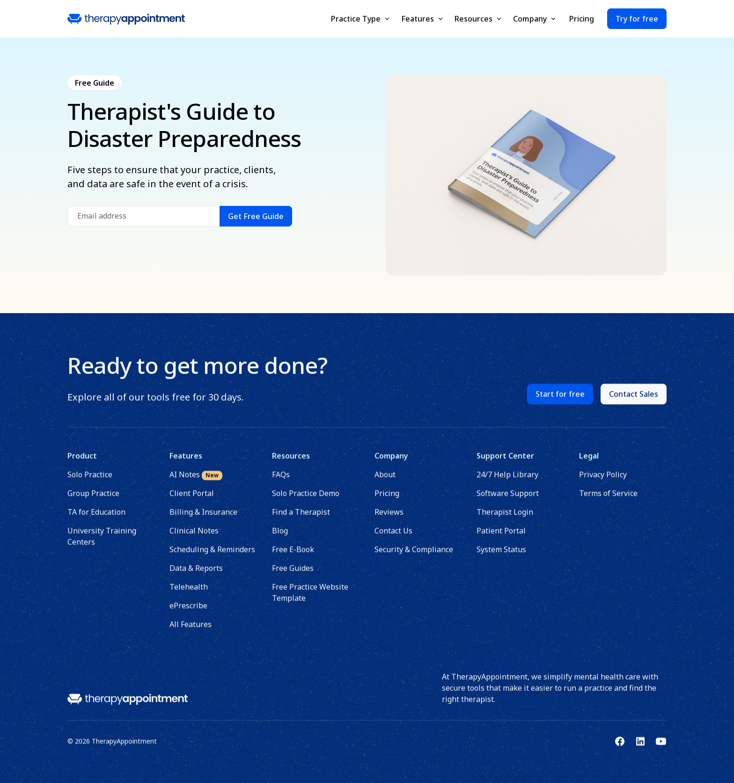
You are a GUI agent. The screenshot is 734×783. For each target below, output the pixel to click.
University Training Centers (101, 542)
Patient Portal (501, 537)
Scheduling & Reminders (213, 555)
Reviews (389, 518)
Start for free (560, 400)
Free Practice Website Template (310, 598)
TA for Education (96, 518)
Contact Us (393, 537)
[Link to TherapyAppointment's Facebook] (619, 747)
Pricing (581, 19)
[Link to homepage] (127, 705)
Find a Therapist (301, 518)
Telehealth (189, 593)
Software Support (508, 499)
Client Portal (192, 499)
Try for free (637, 19)
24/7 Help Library (508, 481)
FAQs (281, 481)
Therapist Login (505, 518)
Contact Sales (633, 400)
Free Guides (293, 574)
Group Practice (93, 499)
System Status (502, 555)
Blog (280, 537)
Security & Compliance (413, 555)
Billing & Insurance (204, 518)
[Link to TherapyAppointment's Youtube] (661, 747)
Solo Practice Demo (305, 499)
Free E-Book (293, 555)
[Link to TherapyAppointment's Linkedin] (640, 747)
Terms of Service (608, 499)
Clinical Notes (194, 537)
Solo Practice (89, 481)
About (385, 481)
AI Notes (196, 481)
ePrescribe (189, 612)
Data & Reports (196, 574)
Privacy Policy (603, 481)
